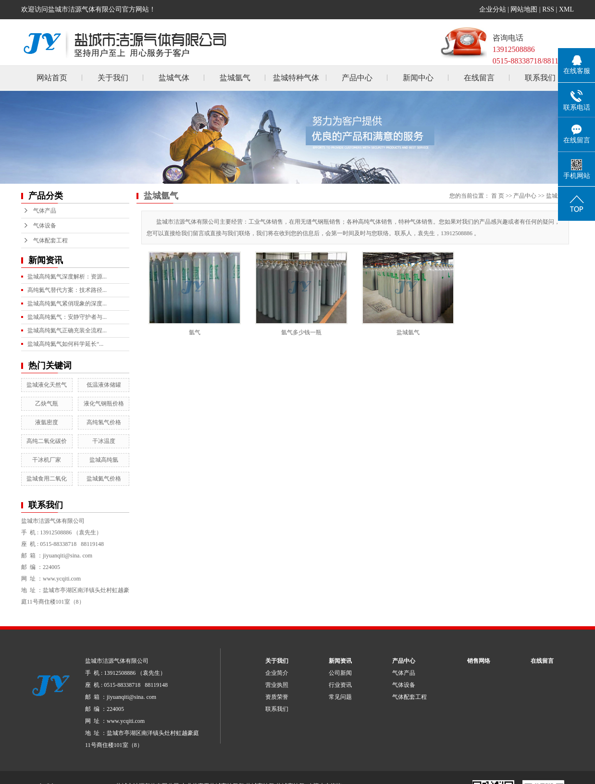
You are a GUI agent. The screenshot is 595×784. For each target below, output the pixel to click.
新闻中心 (418, 78)
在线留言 (479, 78)
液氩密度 (46, 422)
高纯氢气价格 (104, 422)
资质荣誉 (276, 697)
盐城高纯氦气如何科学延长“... (65, 344)
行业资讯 (340, 685)
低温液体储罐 (104, 384)
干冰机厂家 (46, 459)
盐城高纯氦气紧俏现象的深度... (67, 303)
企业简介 (276, 673)
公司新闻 (340, 673)
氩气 (194, 332)
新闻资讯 (340, 661)
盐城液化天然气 (46, 384)
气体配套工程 (50, 240)
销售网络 (478, 661)
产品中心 (357, 78)
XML (566, 9)
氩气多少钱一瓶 (301, 332)
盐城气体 (174, 78)
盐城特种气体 (296, 78)
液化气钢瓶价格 (104, 403)
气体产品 (44, 210)
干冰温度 (103, 441)
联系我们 (540, 78)
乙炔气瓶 (46, 403)
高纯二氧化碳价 (46, 441)
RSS (548, 9)
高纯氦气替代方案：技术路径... (67, 290)
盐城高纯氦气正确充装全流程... (67, 330)
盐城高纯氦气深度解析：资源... (67, 276)
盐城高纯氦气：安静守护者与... (67, 317)
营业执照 (276, 685)
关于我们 (113, 78)
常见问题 (340, 697)
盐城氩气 (235, 78)
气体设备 (44, 225)
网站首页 (52, 78)
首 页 (497, 195)
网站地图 (523, 9)
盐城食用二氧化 (46, 478)
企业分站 (492, 9)
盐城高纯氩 (103, 459)
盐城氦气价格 (104, 478)
